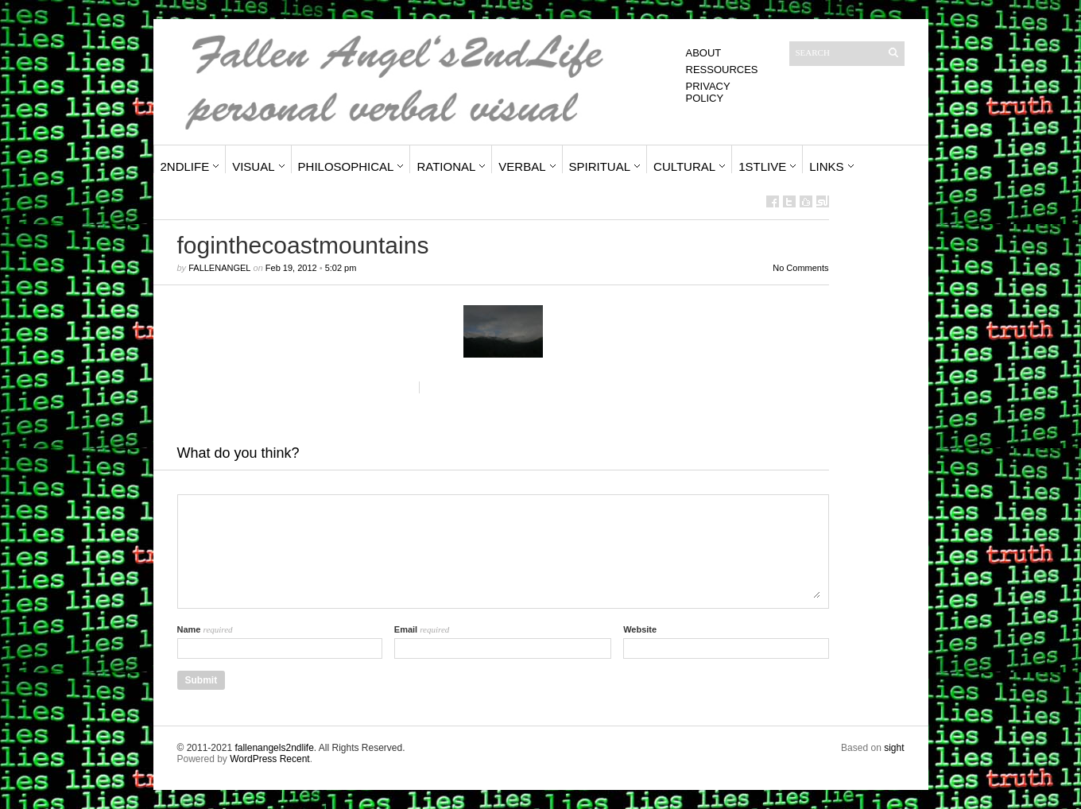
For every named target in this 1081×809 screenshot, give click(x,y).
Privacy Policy (708, 92)
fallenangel (219, 268)
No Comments (800, 268)
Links (826, 166)
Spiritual (600, 166)
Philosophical (346, 166)
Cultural (684, 166)
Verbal (521, 166)
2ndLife (185, 166)
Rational (446, 166)
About (704, 53)
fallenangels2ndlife (273, 747)
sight (894, 747)
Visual (253, 166)
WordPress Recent (269, 758)
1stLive (762, 166)
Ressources (722, 69)
